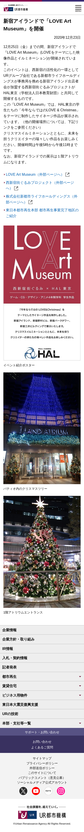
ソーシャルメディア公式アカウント (42, 782)
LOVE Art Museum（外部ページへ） (37, 174)
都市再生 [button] (42, 677)
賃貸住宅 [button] (42, 686)
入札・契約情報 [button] (14, 658)
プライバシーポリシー (42, 763)
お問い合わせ (42, 741)
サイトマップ (42, 758)
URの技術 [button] (10, 714)
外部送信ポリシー (42, 768)
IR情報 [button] (7, 649)
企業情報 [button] (9, 630)
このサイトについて (42, 773)
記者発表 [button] (9, 667)
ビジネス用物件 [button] (42, 695)
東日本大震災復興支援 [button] (20, 705)
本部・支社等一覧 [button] (42, 723)
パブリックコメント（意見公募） (42, 778)
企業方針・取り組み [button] (18, 639)
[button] (78, 7)
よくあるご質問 (42, 747)
